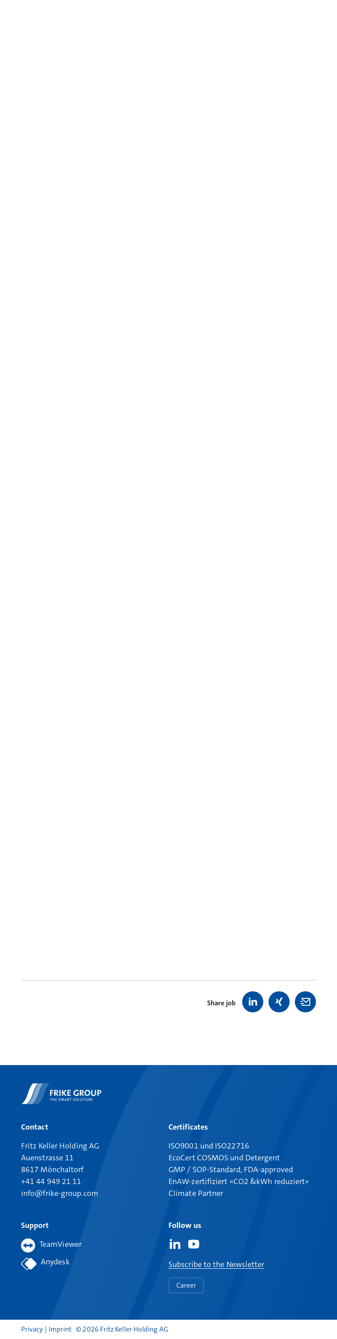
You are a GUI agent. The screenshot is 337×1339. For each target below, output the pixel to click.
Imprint (60, 1329)
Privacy (33, 1329)
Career (186, 1285)
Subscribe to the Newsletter (216, 1264)
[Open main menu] (309, 20)
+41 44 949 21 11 (51, 1181)
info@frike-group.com (59, 1193)
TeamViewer (51, 1245)
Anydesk (45, 1263)
